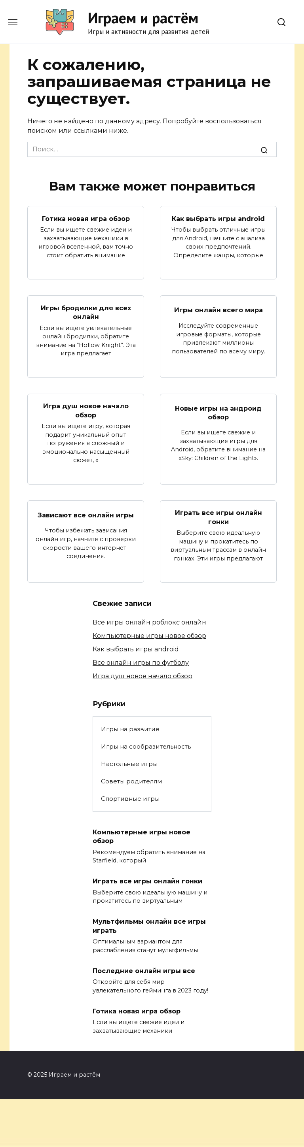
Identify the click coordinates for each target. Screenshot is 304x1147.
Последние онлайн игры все (144, 970)
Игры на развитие (130, 729)
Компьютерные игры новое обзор (149, 636)
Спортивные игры (130, 798)
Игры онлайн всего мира (218, 310)
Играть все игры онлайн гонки (218, 517)
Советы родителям (131, 781)
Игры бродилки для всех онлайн (86, 312)
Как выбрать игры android (218, 218)
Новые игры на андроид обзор (218, 412)
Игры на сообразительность (146, 746)
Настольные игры (129, 764)
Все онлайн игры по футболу (141, 662)
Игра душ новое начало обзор (86, 410)
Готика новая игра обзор (86, 218)
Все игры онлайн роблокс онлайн (149, 622)
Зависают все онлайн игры (86, 515)
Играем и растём (143, 17)
